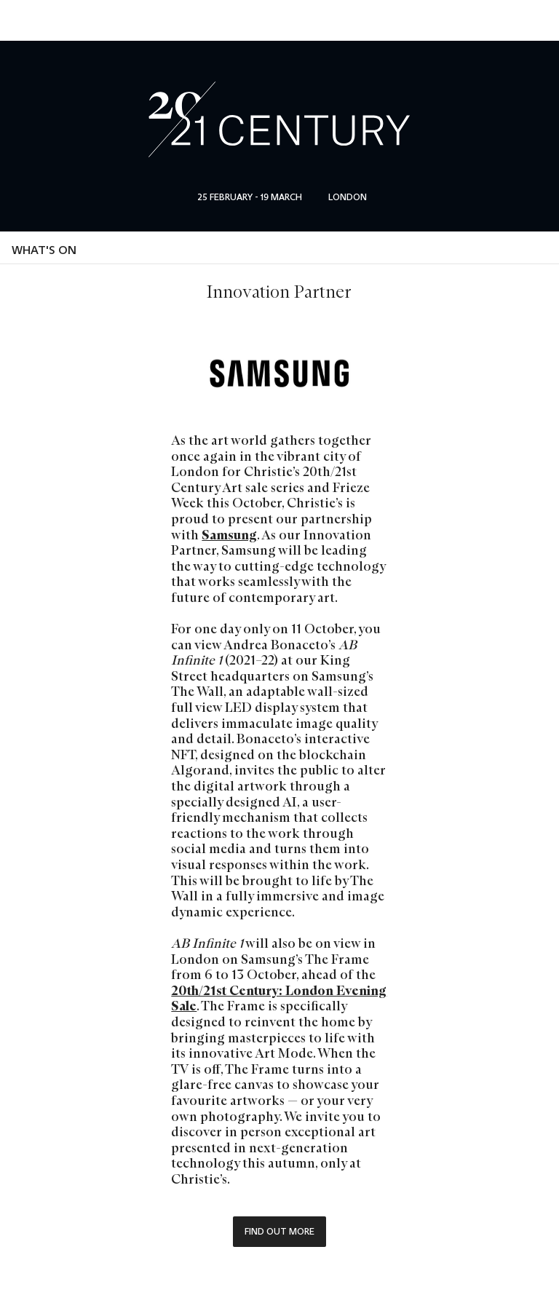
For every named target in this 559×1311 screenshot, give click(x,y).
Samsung (229, 535)
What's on (44, 250)
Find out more (279, 1231)
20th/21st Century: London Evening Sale (278, 999)
